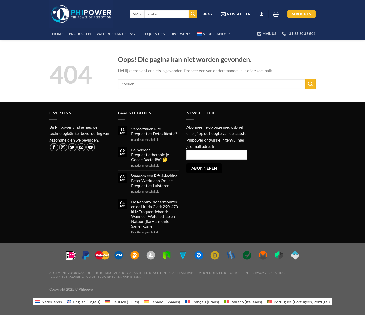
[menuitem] (213, 34)
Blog (207, 14)
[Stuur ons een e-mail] (81, 147)
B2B (99, 273)
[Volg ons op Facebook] (54, 147)
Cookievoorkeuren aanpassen (113, 276)
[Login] (261, 14)
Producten (80, 34)
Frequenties (152, 34)
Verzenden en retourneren (223, 273)
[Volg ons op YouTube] (90, 147)
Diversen (181, 33)
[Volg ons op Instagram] (63, 147)
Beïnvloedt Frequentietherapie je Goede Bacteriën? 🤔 (150, 154)
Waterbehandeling (116, 34)
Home (57, 34)
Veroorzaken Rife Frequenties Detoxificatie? (154, 131)
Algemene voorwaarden (71, 273)
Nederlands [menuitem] (52, 301)
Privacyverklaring (267, 273)
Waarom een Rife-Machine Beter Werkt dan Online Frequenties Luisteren (154, 180)
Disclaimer (114, 273)
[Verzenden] (193, 14)
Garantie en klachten (146, 273)
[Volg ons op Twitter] (72, 147)
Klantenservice (183, 273)
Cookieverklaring (67, 276)
